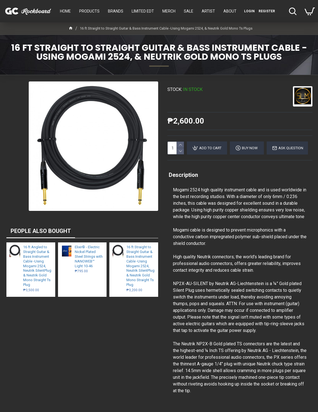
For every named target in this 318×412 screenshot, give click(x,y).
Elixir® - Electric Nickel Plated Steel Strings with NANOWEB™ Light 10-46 (89, 256)
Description (183, 175)
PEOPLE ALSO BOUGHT (41, 231)
